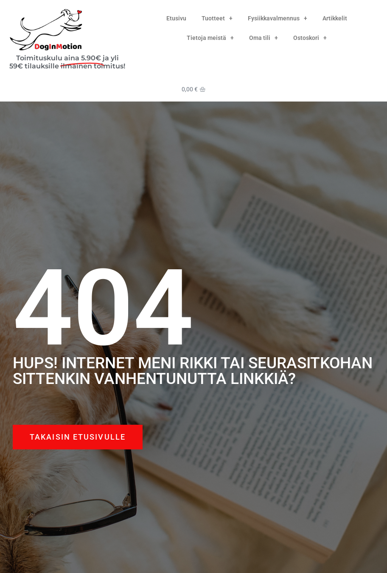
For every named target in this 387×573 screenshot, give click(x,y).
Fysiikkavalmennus (277, 18)
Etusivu (176, 18)
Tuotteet (217, 18)
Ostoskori (310, 38)
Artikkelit (334, 18)
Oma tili (263, 38)
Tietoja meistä (210, 38)
